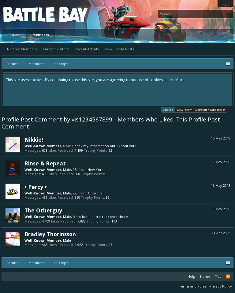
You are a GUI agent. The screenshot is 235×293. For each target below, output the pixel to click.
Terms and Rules (192, 286)
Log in (225, 3)
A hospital (95, 193)
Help (191, 276)
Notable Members (22, 49)
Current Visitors (56, 49)
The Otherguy (43, 210)
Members (40, 34)
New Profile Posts (119, 49)
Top (218, 276)
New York (95, 169)
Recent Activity (87, 49)
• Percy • (35, 186)
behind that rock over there (105, 216)
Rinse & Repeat (45, 163)
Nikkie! (33, 139)
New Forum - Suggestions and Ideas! (201, 110)
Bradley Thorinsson (50, 234)
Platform (26, 14)
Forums (14, 34)
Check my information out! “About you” (104, 145)
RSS (228, 276)
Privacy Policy (220, 286)
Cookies (168, 109)
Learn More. (175, 79)
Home (205, 276)
